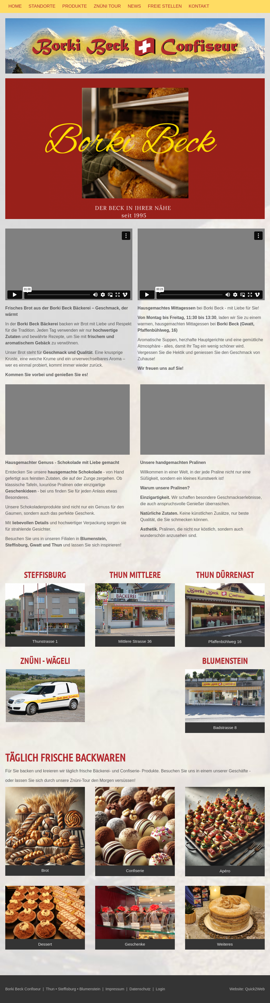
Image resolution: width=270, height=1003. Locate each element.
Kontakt (199, 6)
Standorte (41, 6)
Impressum (114, 989)
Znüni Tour (107, 6)
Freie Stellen (165, 6)
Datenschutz (140, 989)
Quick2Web (255, 989)
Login (160, 989)
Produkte (74, 6)
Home (15, 6)
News (134, 6)
